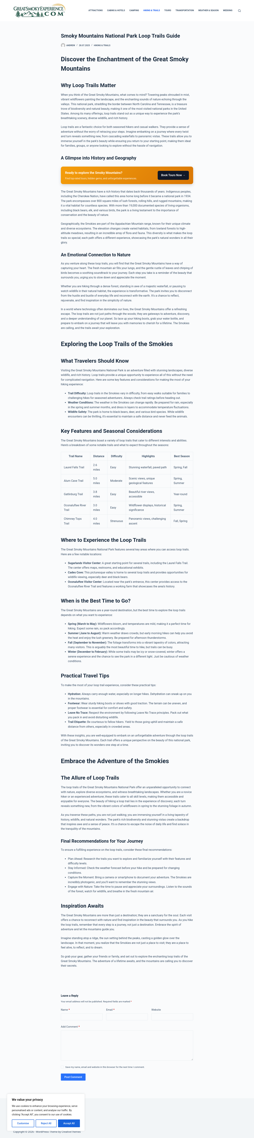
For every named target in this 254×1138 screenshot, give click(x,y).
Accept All (69, 1123)
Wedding (227, 10)
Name (65, 1010)
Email (110, 1010)
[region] (46, 1112)
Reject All (46, 1123)
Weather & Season (208, 10)
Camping (134, 10)
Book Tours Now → (173, 175)
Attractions (95, 10)
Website (156, 1009)
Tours (167, 10)
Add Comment (70, 1027)
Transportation (185, 10)
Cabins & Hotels (116, 10)
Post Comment (73, 1077)
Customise (23, 1123)
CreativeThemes (71, 1131)
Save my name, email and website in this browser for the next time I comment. (105, 1067)
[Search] (239, 10)
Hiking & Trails (151, 10)
